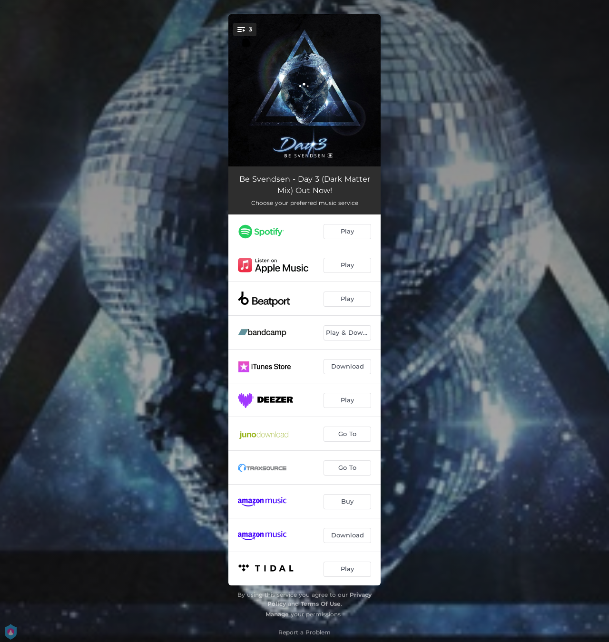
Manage (277, 614)
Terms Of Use (321, 603)
